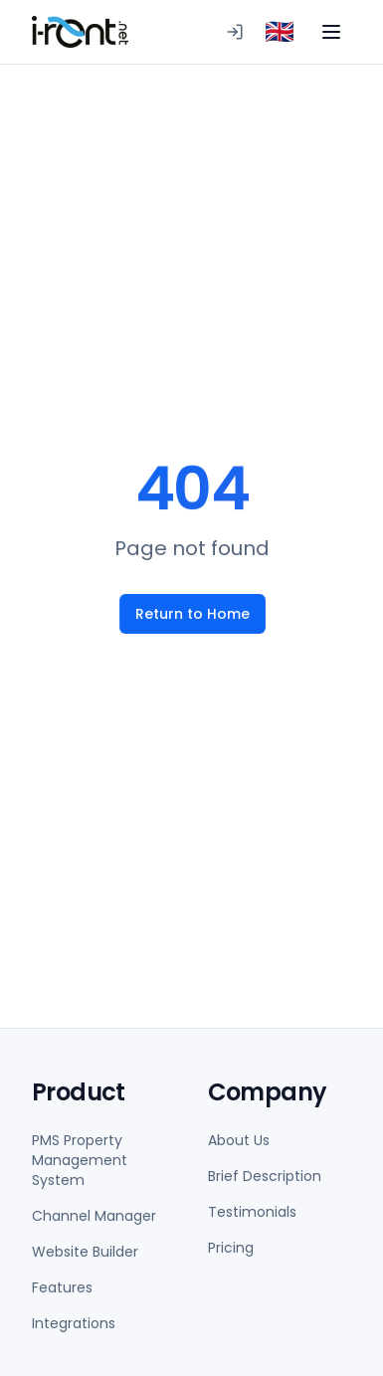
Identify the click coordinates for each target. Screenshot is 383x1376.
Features (62, 1287)
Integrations (73, 1323)
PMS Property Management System (79, 1160)
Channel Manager (94, 1216)
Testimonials (252, 1212)
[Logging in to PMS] (235, 32)
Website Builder (85, 1252)
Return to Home (191, 614)
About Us (239, 1140)
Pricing (231, 1248)
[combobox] (279, 32)
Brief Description (264, 1176)
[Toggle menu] (331, 32)
